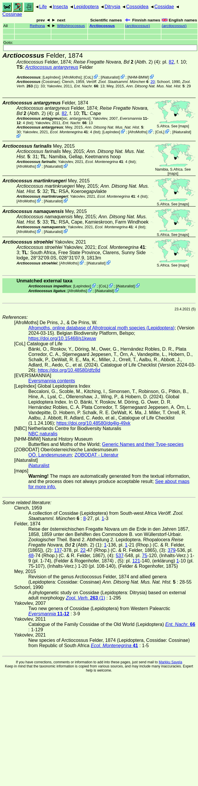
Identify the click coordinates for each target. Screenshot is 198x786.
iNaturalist (110, 77)
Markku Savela (170, 662)
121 (136, 560)
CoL (88, 77)
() (137, 26)
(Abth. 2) (113, 61)
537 (120, 555)
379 (172, 550)
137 (58, 550)
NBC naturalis (43, 433)
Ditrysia (112, 6)
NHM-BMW (138, 77)
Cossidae (164, 6)
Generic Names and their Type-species (143, 444)
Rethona (37, 26)
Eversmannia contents (51, 380)
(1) (85, 597)
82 (171, 61)
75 (144, 555)
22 (83, 550)
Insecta (60, 6)
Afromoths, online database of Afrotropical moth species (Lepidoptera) (101, 327)
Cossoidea (137, 6)
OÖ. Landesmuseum (50, 454)
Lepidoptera (86, 6)
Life (43, 6)
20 (152, 81)
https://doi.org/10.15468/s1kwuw (62, 338)
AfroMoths (72, 77)
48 (31, 555)
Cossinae (12, 14)
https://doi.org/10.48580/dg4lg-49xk (93, 423)
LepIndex (51, 77)
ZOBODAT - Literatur (97, 454)
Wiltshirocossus (71, 26)
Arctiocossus (102, 26)
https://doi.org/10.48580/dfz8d (69, 370)
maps (183, 126)
